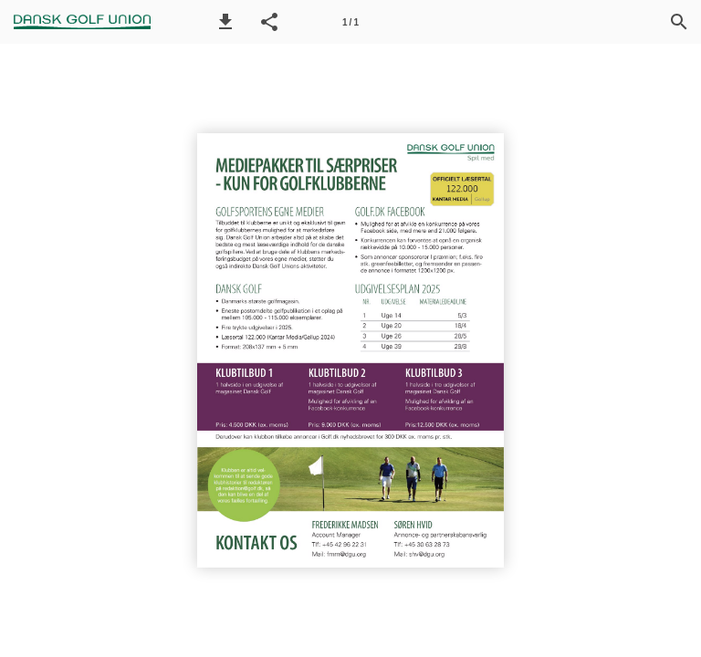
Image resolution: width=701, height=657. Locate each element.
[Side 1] (350, 22)
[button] (225, 22)
